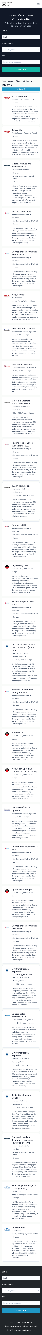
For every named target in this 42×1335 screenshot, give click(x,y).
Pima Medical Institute (20, 170)
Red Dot (15, 568)
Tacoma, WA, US (30, 99)
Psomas (15, 653)
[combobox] (21, 37)
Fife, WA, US (29, 1020)
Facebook (33, 1326)
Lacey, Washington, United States (25, 1194)
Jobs (17, 1322)
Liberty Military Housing (20, 214)
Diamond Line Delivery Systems (24, 331)
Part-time (24, 653)
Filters (21, 89)
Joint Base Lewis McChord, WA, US (25, 221)
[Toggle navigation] (38, 4)
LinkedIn (8, 1326)
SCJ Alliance (16, 1191)
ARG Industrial (17, 1020)
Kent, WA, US (16, 335)
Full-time (15, 173)
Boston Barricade (18, 367)
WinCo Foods (17, 99)
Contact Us (27, 1322)
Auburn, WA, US (17, 371)
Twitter (25, 1326)
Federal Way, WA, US (19, 301)
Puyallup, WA (17, 410)
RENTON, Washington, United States (23, 177)
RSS (11, 1322)
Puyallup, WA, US (26, 568)
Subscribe (21, 69)
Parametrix (16, 406)
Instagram (16, 1326)
